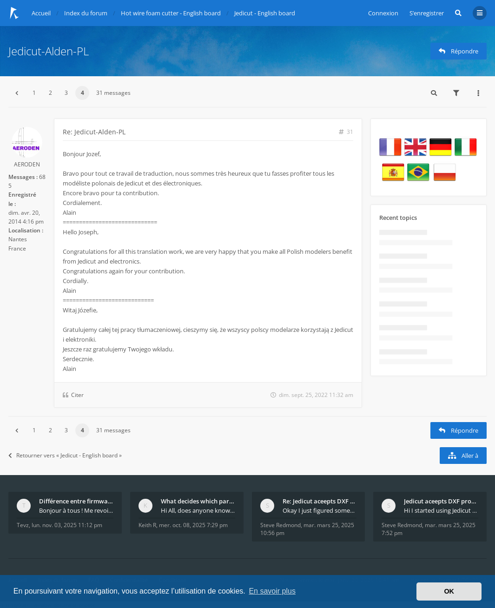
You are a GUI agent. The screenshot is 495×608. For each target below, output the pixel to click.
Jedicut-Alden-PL (48, 51)
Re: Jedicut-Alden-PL (94, 131)
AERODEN (27, 164)
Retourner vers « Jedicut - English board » (65, 455)
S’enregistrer (426, 13)
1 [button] (34, 93)
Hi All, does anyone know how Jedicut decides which (198, 510)
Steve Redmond (280, 525)
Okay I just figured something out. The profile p (320, 510)
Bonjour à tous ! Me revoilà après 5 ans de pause (76, 510)
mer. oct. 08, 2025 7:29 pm (193, 525)
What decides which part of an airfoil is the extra (198, 501)
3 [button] (66, 93)
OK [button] (449, 591)
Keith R (147, 525)
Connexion (383, 13)
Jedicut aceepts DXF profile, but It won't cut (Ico (441, 501)
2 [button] (50, 93)
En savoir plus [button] (272, 591)
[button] (16, 93)
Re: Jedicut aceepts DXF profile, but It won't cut (320, 501)
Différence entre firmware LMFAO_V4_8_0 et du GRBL (76, 501)
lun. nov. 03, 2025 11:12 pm (67, 525)
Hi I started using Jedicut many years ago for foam (441, 510)
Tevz (23, 525)
